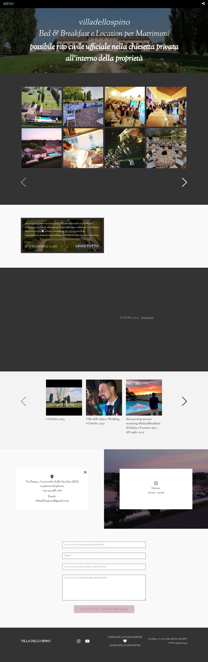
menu (8, 3)
